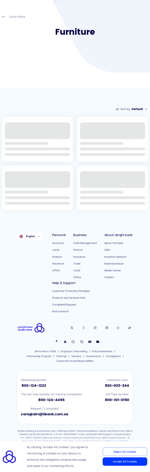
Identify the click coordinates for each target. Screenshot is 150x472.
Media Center (112, 270)
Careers (109, 277)
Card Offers (13, 17)
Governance (93, 356)
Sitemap (61, 356)
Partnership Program (39, 356)
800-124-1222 (34, 385)
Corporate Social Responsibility (75, 361)
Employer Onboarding (74, 351)
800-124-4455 (51, 399)
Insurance (58, 263)
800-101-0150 (117, 399)
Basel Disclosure (114, 263)
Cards (55, 250)
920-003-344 (117, 385)
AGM (107, 250)
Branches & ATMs (45, 351)
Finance (57, 257)
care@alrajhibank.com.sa (44, 414)
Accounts (58, 243)
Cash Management (85, 243)
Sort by (132, 109)
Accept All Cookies (125, 461)
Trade (76, 263)
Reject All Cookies (125, 452)
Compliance (113, 356)
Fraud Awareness (102, 351)
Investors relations (115, 257)
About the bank (113, 243)
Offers (56, 270)
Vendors (76, 356)
